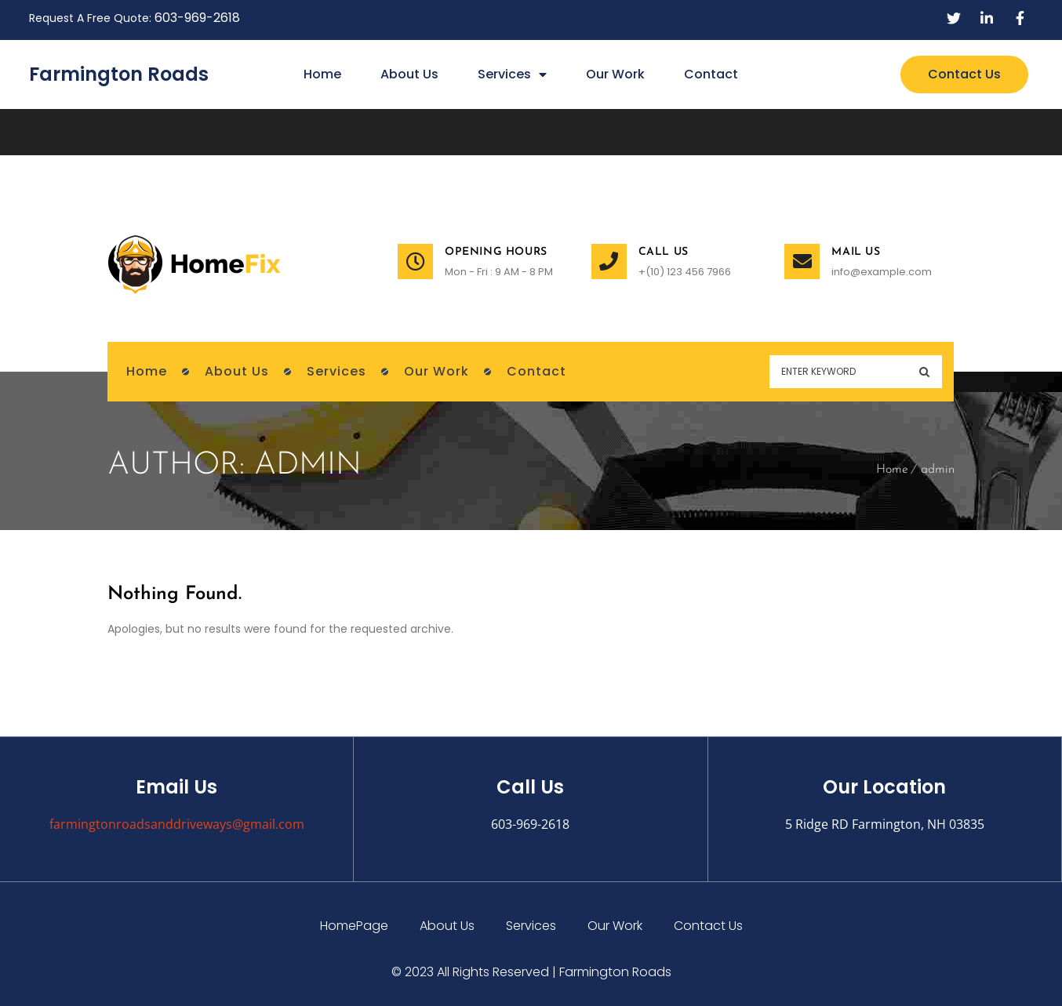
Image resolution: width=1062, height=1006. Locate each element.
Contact (711, 74)
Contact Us (708, 926)
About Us (409, 74)
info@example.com (881, 271)
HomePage (354, 926)
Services (512, 74)
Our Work (615, 74)
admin (938, 469)
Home (322, 74)
